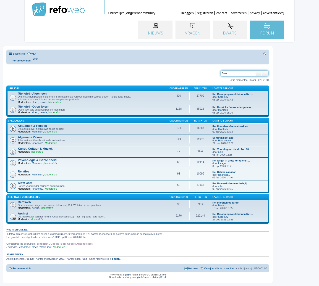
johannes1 (38, 143)
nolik (220, 152)
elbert (35, 102)
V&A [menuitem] (33, 53)
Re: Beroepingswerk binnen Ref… (232, 94)
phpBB (126, 274)
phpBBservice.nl (145, 277)
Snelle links (19, 53)
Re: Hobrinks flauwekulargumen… (232, 107)
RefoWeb (24, 202)
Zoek (258, 73)
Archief (23, 213)
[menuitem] (35, 59)
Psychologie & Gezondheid (37, 160)
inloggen (187, 13)
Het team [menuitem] (193, 268)
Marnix (222, 205)
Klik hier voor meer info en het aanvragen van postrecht (48, 99)
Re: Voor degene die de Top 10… (231, 149)
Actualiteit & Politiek (32, 125)
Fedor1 (116, 258)
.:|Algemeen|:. (16, 120)
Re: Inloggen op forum (225, 202)
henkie (43, 102)
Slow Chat (25, 183)
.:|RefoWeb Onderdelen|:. (24, 197)
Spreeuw (223, 96)
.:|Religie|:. (14, 88)
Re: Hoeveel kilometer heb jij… (230, 183)
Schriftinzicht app (222, 137)
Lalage (222, 163)
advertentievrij (273, 13)
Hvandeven (224, 140)
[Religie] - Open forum (33, 106)
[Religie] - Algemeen (32, 93)
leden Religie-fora (42, 247)
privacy (255, 13)
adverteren (239, 13)
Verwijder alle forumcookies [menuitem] (219, 268)
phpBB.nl (161, 277)
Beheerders (24, 247)
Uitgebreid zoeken (265, 73)
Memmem (37, 131)
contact (221, 13)
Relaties (23, 171)
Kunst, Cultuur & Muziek (35, 148)
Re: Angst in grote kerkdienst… (231, 160)
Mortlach (223, 110)
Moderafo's (54, 102)
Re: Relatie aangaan (224, 172)
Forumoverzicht (22, 268)
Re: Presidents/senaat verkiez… (231, 126)
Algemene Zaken (30, 137)
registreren (205, 13)
